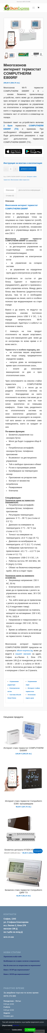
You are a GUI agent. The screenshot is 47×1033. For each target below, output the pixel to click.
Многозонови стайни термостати (20, 179)
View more (16, 1025)
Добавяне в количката (28, 169)
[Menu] (33, 7)
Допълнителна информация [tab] (29, 190)
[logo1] (20, 7)
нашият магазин (23, 654)
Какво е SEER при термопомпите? (17, 974)
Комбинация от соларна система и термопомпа (22, 961)
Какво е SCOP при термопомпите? (17, 970)
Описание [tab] (10, 190)
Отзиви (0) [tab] (10, 196)
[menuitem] (34, 7)
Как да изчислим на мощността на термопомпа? (22, 965)
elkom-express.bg (25, 650)
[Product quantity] (10, 169)
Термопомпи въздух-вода (13, 956)
